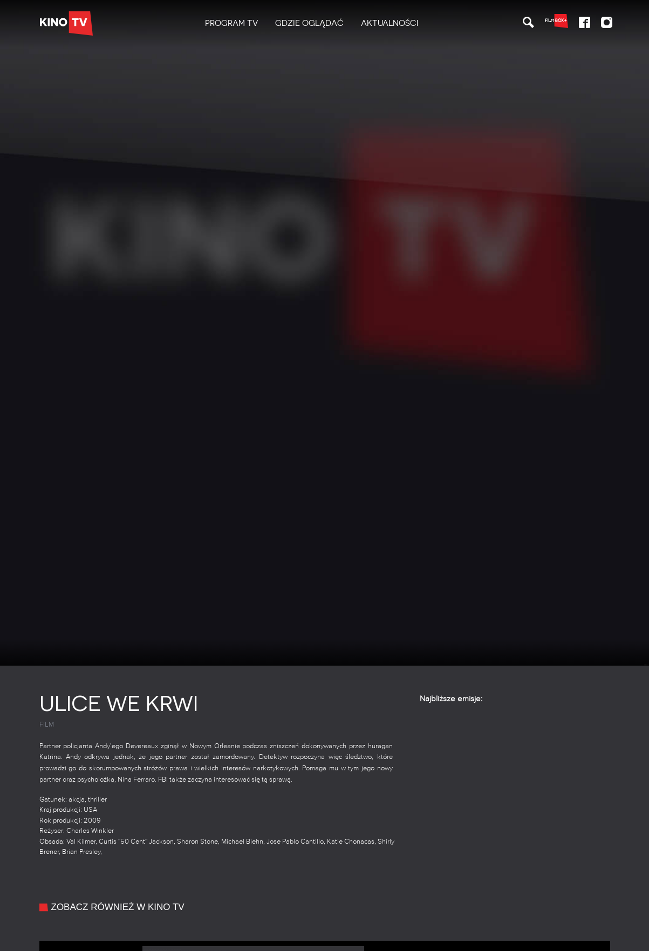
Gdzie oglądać (309, 23)
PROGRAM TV (231, 23)
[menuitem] (231, 23)
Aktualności (390, 23)
